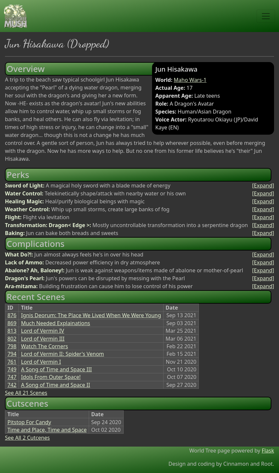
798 (11, 346)
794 (11, 353)
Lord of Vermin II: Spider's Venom (62, 353)
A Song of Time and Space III (56, 369)
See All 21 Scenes (26, 392)
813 (11, 330)
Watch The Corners (44, 346)
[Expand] (263, 185)
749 (11, 369)
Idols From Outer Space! (51, 377)
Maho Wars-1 (190, 80)
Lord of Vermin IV (42, 330)
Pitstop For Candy (29, 422)
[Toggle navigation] (266, 16)
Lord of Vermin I (41, 361)
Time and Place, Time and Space (46, 429)
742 (11, 385)
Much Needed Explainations (55, 323)
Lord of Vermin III (43, 338)
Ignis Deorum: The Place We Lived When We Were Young (91, 315)
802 (11, 338)
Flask (268, 450)
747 (11, 377)
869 (11, 323)
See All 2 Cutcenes (27, 437)
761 (11, 361)
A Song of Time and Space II (55, 385)
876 (11, 315)
